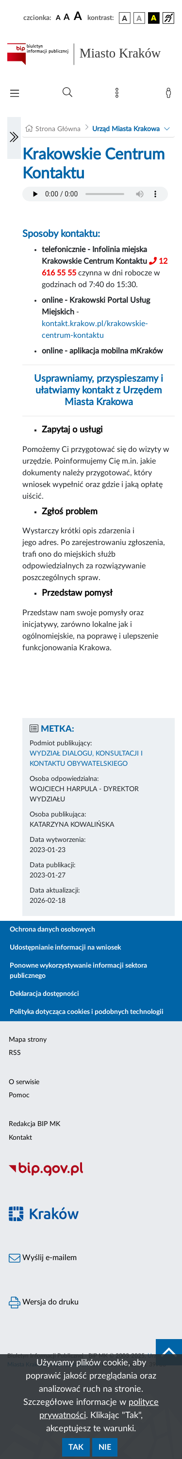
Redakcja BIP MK (34, 1124)
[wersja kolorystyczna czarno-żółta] (154, 18)
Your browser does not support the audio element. (95, 194)
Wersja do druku (44, 1302)
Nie (105, 1447)
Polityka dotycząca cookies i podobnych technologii (87, 1012)
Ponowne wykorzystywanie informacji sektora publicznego (78, 970)
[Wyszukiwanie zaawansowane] (67, 92)
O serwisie (24, 1082)
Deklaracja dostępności (44, 994)
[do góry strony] (169, 1352)
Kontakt (20, 1137)
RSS (15, 1053)
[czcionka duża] (79, 16)
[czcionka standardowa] (58, 17)
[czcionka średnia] (67, 17)
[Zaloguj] (170, 95)
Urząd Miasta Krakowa (126, 129)
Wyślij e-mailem (43, 1258)
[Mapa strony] (119, 95)
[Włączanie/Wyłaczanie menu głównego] (14, 94)
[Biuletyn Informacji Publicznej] (91, 1174)
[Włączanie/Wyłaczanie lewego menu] (14, 138)
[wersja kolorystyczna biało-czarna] (139, 18)
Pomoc (19, 1095)
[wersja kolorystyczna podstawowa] (124, 18)
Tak (75, 1447)
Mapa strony (28, 1039)
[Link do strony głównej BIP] (91, 54)
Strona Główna (58, 129)
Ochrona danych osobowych (52, 929)
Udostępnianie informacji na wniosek (65, 947)
